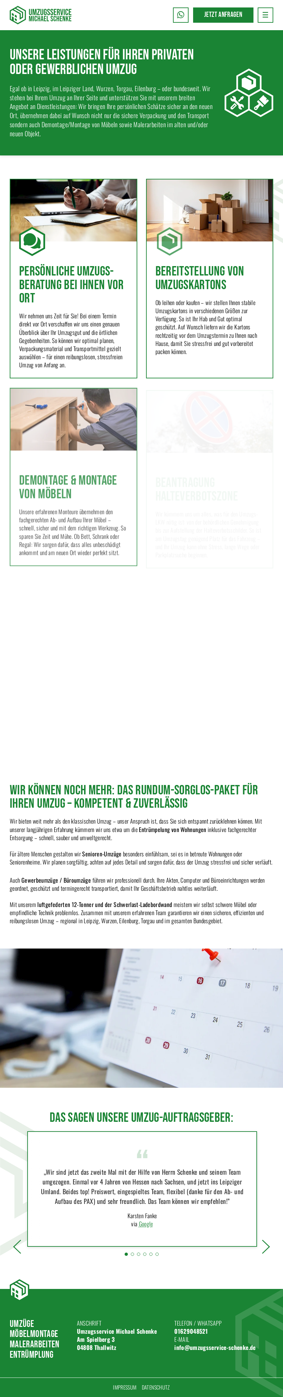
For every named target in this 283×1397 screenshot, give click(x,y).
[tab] (126, 1254)
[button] (265, 15)
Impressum (124, 1387)
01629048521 (191, 1331)
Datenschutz (156, 1387)
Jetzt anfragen (223, 15)
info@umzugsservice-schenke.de (214, 1347)
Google (146, 1224)
